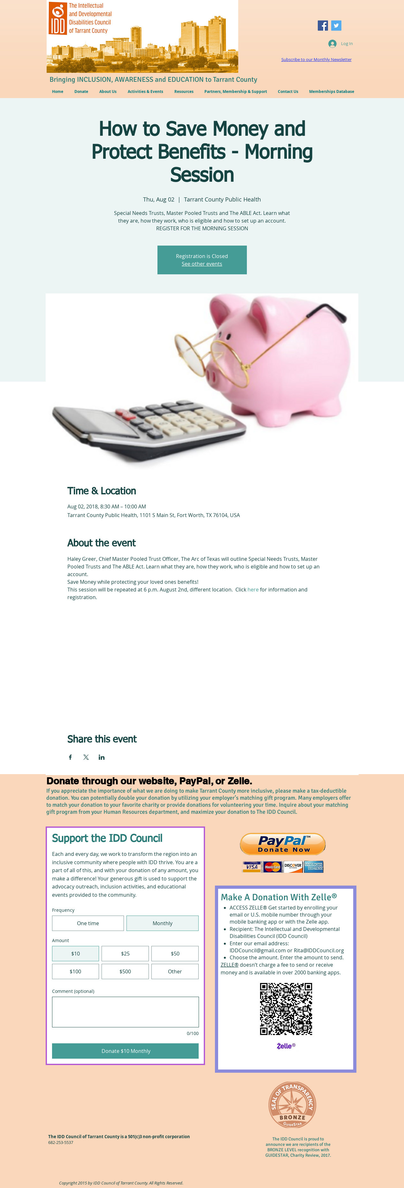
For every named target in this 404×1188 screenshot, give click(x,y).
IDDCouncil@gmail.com (258, 950)
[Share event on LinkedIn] (102, 757)
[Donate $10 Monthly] (125, 1051)
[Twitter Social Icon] (336, 25)
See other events (202, 263)
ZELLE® (230, 964)
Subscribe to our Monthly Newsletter (316, 59)
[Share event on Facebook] (70, 757)
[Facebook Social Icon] (323, 25)
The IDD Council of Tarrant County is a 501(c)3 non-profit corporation (119, 1136)
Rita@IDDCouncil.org (319, 950)
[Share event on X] (86, 757)
